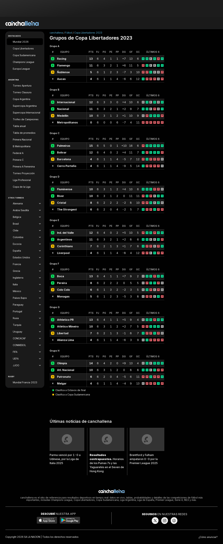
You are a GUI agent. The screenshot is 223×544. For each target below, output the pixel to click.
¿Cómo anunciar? (208, 537)
